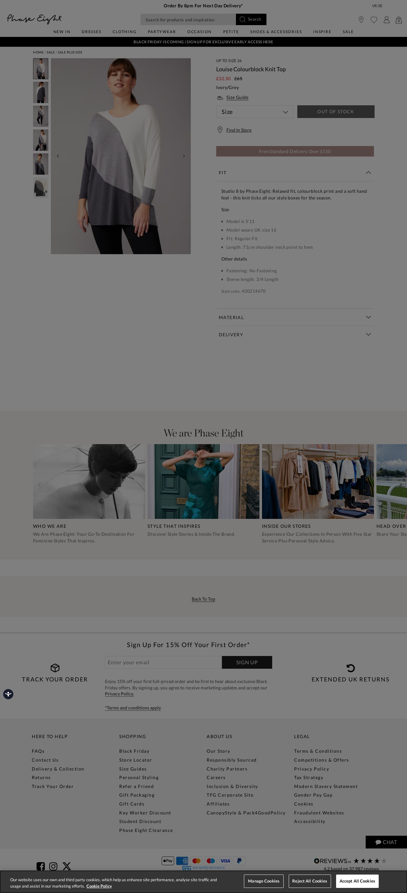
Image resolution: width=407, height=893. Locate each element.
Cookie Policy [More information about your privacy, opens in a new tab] (99, 886)
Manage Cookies (263, 880)
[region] (203, 881)
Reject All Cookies (309, 880)
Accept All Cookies (357, 880)
